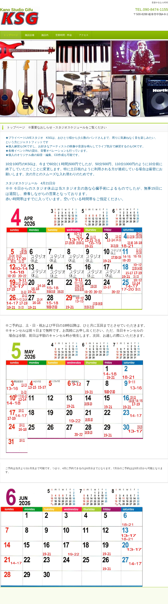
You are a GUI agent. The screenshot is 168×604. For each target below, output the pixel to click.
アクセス (83, 35)
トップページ (11, 35)
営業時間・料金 (63, 35)
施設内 (44, 35)
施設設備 (29, 35)
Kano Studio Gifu (16, 9)
